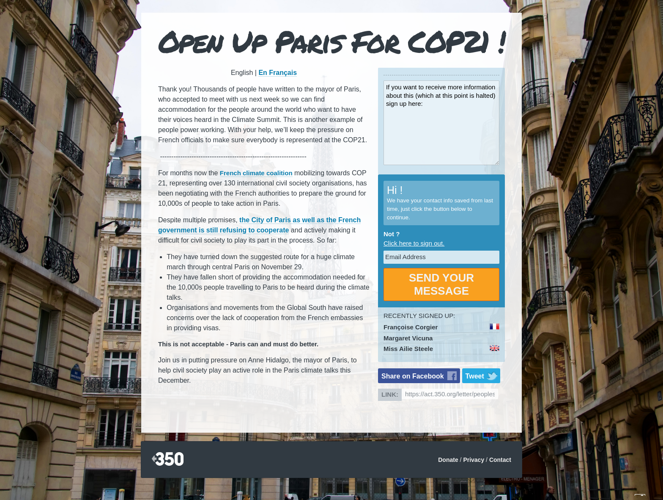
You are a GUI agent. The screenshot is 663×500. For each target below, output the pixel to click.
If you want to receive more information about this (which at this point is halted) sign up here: (441, 122)
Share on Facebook (412, 376)
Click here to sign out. (414, 243)
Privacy (473, 459)
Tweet (475, 376)
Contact (500, 459)
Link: (389, 394)
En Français (277, 72)
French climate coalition (256, 173)
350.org (168, 459)
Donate (448, 459)
